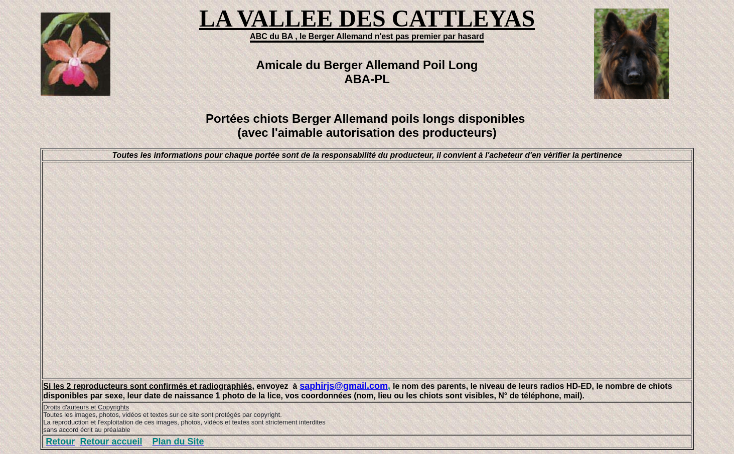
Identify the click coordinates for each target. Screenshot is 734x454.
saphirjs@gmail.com (344, 386)
